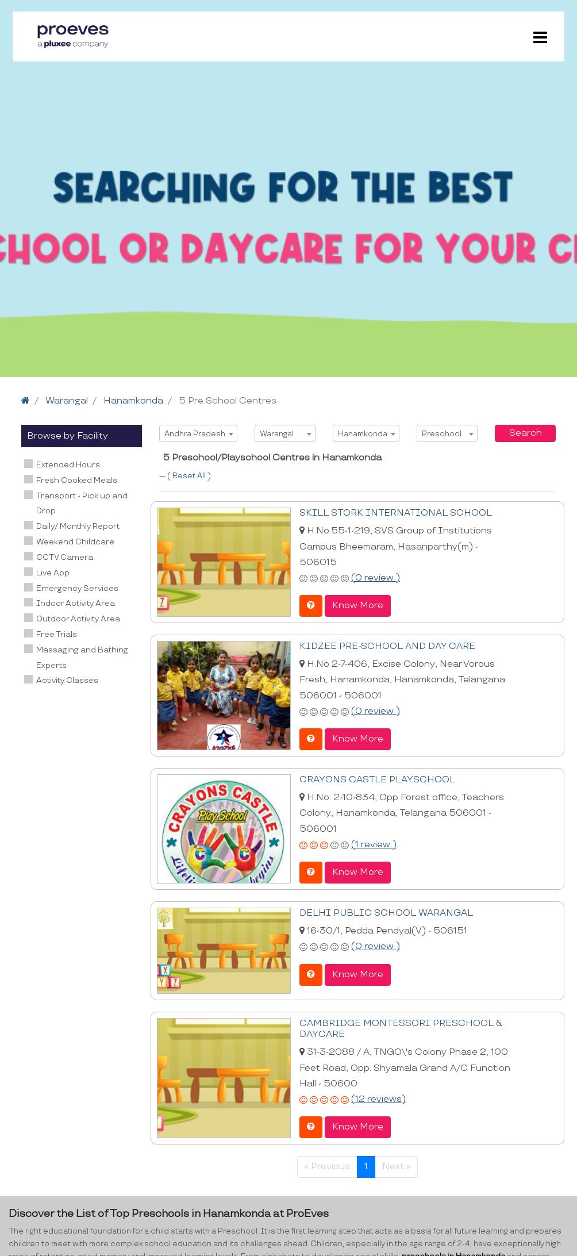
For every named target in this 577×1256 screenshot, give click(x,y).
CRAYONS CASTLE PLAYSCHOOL (377, 779)
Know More (357, 605)
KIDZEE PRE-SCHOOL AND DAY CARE (387, 646)
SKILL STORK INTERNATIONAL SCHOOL (395, 513)
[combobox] (198, 433)
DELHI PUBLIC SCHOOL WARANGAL (386, 913)
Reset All (189, 476)
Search (525, 433)
